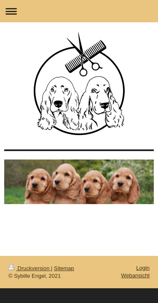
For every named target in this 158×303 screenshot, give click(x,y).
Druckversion (29, 268)
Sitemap (64, 268)
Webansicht (135, 275)
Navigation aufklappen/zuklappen (79, 11)
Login (143, 268)
